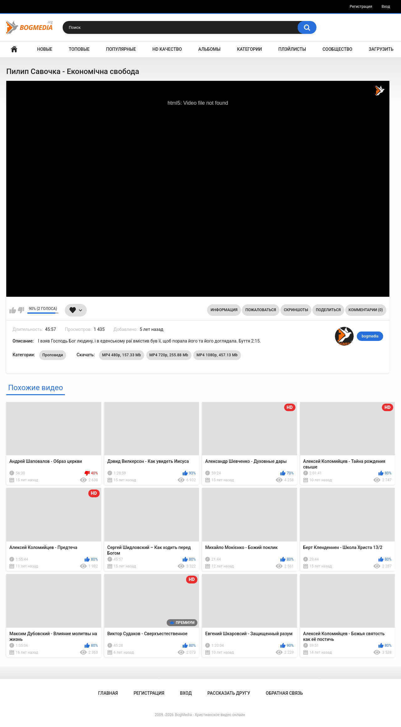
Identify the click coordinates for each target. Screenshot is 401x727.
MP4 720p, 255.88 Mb (168, 355)
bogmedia (370, 336)
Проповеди (52, 355)
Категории (249, 49)
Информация (224, 310)
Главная (14, 49)
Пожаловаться (260, 310)
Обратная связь (284, 693)
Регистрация (361, 6)
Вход (386, 6)
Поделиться (328, 310)
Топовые (79, 49)
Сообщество (337, 49)
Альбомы (209, 49)
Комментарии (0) (366, 310)
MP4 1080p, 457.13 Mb (216, 355)
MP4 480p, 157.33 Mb (121, 355)
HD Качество (167, 49)
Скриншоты (296, 310)
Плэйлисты (292, 49)
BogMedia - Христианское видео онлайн (210, 715)
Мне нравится (12, 310)
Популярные (121, 49)
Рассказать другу (228, 693)
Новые (44, 49)
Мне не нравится (21, 310)
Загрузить (381, 49)
